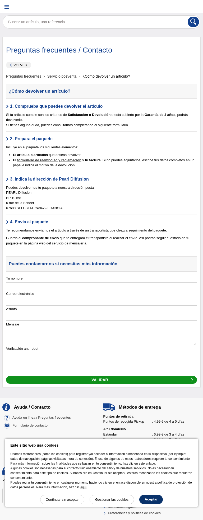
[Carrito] (193, 7)
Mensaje (12, 324)
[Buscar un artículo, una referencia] (101, 22)
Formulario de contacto (30, 425)
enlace (150, 463)
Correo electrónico (20, 294)
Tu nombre (14, 278)
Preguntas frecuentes (24, 76)
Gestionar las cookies (111, 500)
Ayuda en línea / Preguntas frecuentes (41, 417)
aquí (83, 487)
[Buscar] (193, 22)
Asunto (11, 309)
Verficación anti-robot (22, 349)
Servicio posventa (61, 76)
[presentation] (46, 363)
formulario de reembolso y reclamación (49, 160)
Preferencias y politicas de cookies (134, 513)
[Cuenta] (180, 7)
